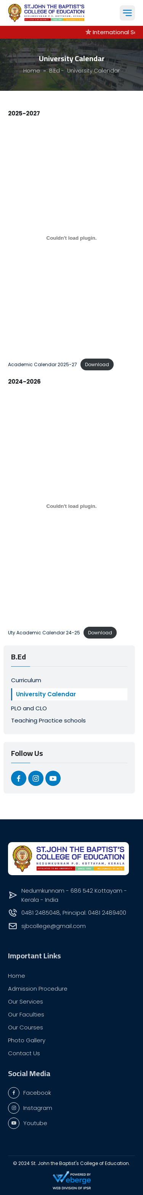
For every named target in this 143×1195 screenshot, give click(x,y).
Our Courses (25, 1027)
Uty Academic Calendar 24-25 (44, 632)
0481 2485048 (40, 913)
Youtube (27, 1123)
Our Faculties (26, 1014)
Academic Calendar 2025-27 (42, 364)
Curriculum (26, 680)
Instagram (30, 1108)
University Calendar (46, 694)
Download (97, 364)
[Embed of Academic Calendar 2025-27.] (71, 238)
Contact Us (24, 1053)
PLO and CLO (29, 708)
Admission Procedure (37, 989)
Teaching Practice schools (48, 720)
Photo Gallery (26, 1040)
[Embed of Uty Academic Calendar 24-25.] (71, 506)
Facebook (29, 1093)
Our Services (25, 1001)
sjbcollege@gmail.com (53, 926)
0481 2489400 (107, 913)
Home (16, 976)
